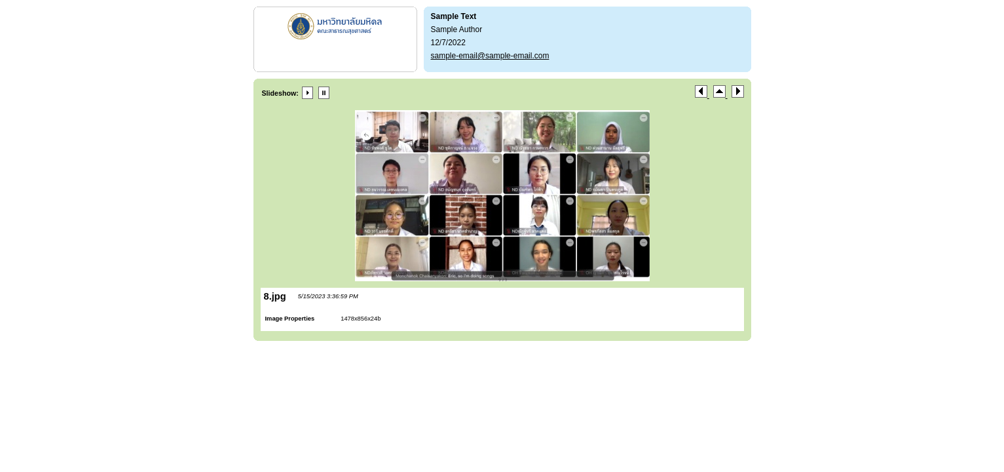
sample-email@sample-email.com (490, 55)
